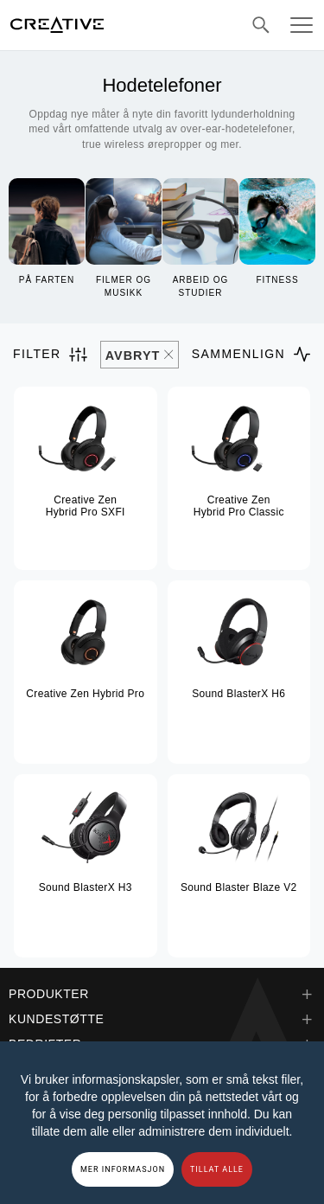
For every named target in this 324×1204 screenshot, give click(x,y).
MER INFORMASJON (122, 1169)
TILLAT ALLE (217, 1169)
